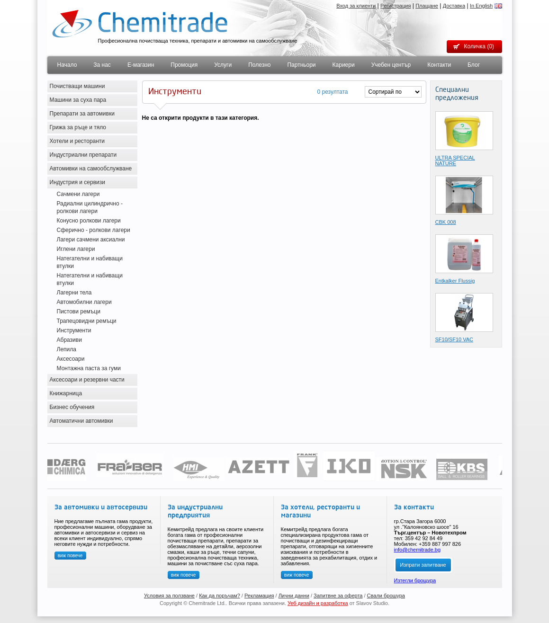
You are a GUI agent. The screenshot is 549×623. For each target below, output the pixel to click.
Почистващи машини (77, 86)
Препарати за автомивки (82, 113)
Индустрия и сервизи (78, 182)
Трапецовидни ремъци (87, 321)
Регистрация (395, 6)
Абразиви (69, 340)
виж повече (70, 555)
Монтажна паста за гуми (89, 368)
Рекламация (259, 595)
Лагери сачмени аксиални (91, 239)
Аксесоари (71, 359)
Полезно (259, 65)
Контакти (439, 65)
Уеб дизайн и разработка (318, 603)
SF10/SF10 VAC (454, 339)
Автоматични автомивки (81, 421)
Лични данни (294, 595)
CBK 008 (445, 222)
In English (481, 6)
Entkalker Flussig (455, 281)
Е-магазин (140, 65)
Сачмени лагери (78, 194)
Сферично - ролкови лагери (93, 230)
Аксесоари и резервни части (87, 379)
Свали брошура (386, 595)
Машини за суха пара (78, 100)
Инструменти (74, 330)
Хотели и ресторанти (77, 141)
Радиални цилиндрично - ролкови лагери (90, 207)
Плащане (426, 6)
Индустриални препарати (83, 154)
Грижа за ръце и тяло (78, 127)
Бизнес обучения (72, 407)
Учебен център (391, 65)
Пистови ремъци (78, 311)
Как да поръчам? (219, 595)
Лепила (66, 349)
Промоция (184, 65)
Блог (474, 65)
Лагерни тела (74, 292)
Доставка (454, 6)
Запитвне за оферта (338, 595)
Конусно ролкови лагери (89, 220)
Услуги (223, 65)
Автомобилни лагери (84, 302)
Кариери (344, 65)
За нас (102, 65)
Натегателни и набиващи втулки (90, 262)
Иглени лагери (76, 249)
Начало (67, 65)
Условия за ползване (169, 595)
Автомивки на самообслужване (91, 168)
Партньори (301, 65)
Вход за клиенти (356, 6)
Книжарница (66, 393)
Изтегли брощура (415, 580)
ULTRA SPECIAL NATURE (455, 160)
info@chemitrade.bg (417, 549)
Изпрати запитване (423, 565)
